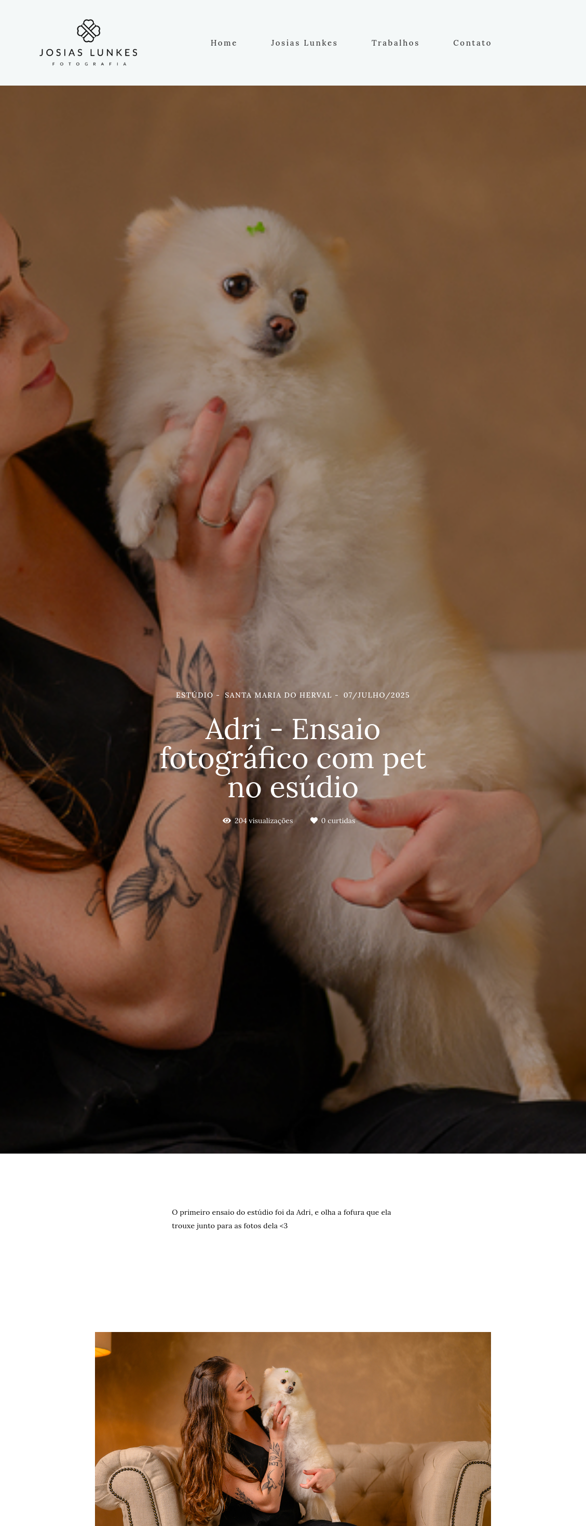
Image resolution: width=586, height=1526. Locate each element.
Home (224, 43)
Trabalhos (396, 43)
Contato (472, 43)
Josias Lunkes (304, 43)
